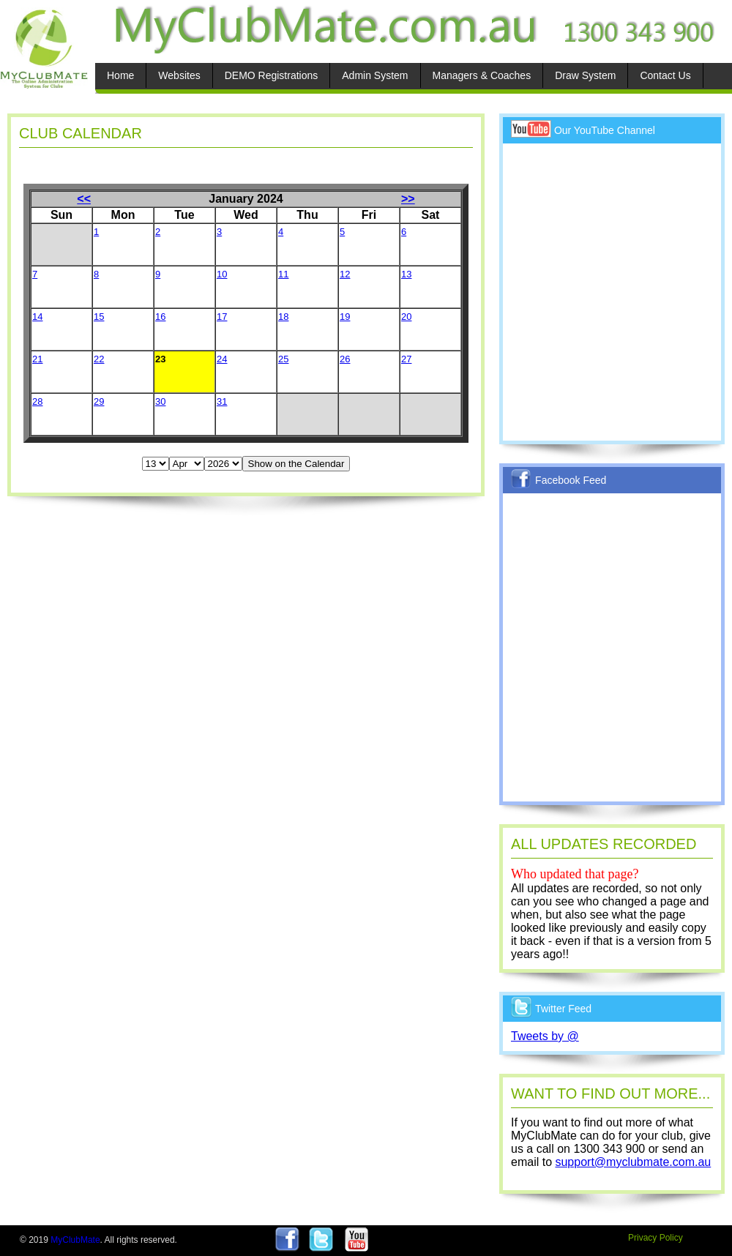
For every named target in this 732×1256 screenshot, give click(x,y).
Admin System (375, 75)
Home (120, 75)
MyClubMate (75, 1240)
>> (408, 198)
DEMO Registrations (271, 75)
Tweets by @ (545, 1036)
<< (84, 198)
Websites (179, 75)
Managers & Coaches (482, 75)
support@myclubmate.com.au (633, 1162)
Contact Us (665, 75)
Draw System (585, 75)
